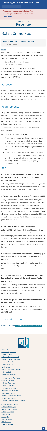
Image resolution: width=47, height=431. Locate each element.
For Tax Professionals (8, 398)
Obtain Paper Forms (8, 381)
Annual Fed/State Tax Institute (11, 369)
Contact (37, 2)
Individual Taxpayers (8, 383)
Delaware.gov (8, 2)
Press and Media (6, 419)
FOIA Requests (6, 422)
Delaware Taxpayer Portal (10, 357)
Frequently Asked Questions (10, 359)
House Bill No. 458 (8, 325)
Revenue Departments (8, 352)
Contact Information (8, 362)
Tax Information (6, 354)
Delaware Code (6, 372)
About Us (4, 349)
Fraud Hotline (5, 414)
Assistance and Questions (9, 391)
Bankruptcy (5, 417)
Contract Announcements (9, 409)
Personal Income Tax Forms (10, 378)
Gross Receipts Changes (10, 404)
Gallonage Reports (7, 412)
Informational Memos (8, 375)
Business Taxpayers (8, 386)
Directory (20, 2)
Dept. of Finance (7, 424)
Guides (31, 2)
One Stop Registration (8, 388)
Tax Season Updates (8, 393)
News (26, 2)
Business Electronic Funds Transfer (13, 401)
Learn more (7, 17)
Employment (5, 367)
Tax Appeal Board (7, 364)
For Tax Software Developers (11, 396)
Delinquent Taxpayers (8, 407)
